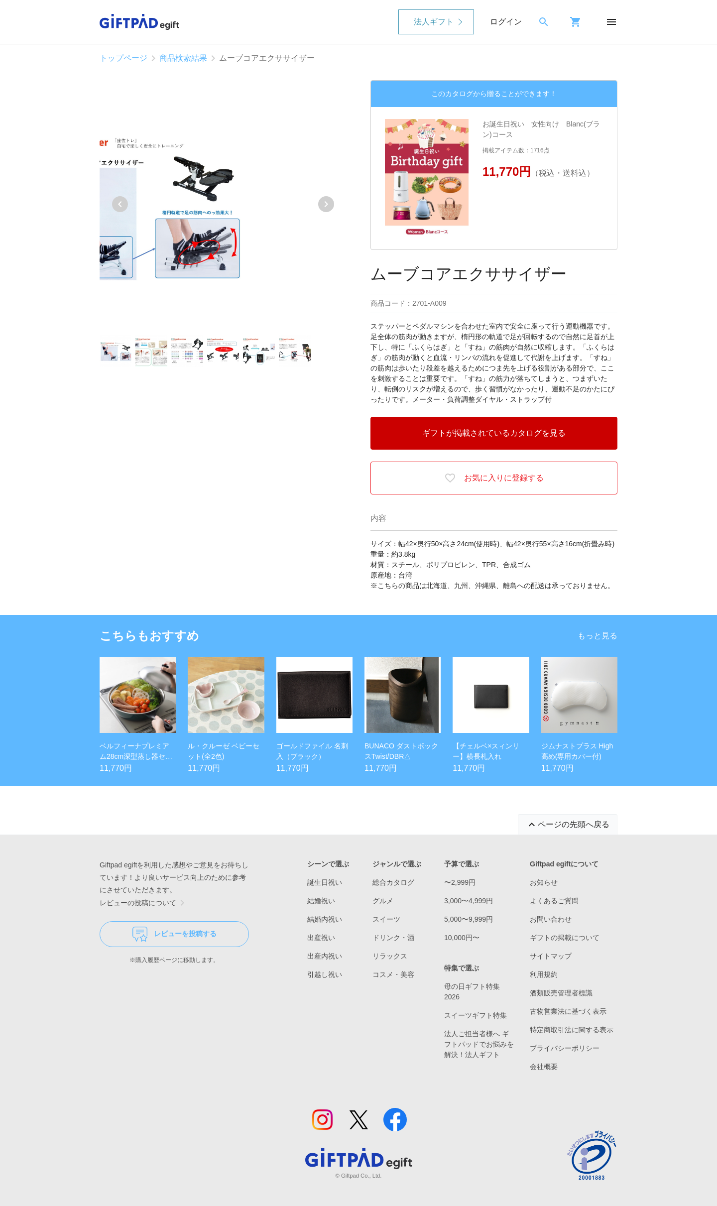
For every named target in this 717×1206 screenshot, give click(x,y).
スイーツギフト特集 (475, 1015)
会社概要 (544, 1067)
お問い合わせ (551, 919)
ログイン (506, 21)
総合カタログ (393, 882)
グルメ (382, 901)
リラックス (389, 956)
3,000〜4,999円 (468, 901)
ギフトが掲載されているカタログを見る (494, 433)
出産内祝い (324, 956)
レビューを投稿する (174, 934)
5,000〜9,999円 (468, 919)
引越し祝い (324, 974)
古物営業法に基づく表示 (568, 1011)
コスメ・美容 (393, 974)
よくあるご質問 (554, 901)
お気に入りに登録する (494, 478)
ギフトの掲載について (564, 938)
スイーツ (386, 919)
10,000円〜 (461, 938)
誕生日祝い (324, 882)
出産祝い (321, 938)
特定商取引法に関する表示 (571, 1030)
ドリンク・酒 (393, 938)
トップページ (123, 58)
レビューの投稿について (144, 903)
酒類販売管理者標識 (561, 993)
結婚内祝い (324, 919)
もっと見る (597, 635)
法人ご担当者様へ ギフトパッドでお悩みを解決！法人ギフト (479, 1044)
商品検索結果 (183, 58)
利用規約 (544, 974)
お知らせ (544, 882)
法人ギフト (434, 21)
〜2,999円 (460, 882)
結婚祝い (321, 901)
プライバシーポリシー (564, 1048)
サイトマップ (551, 956)
